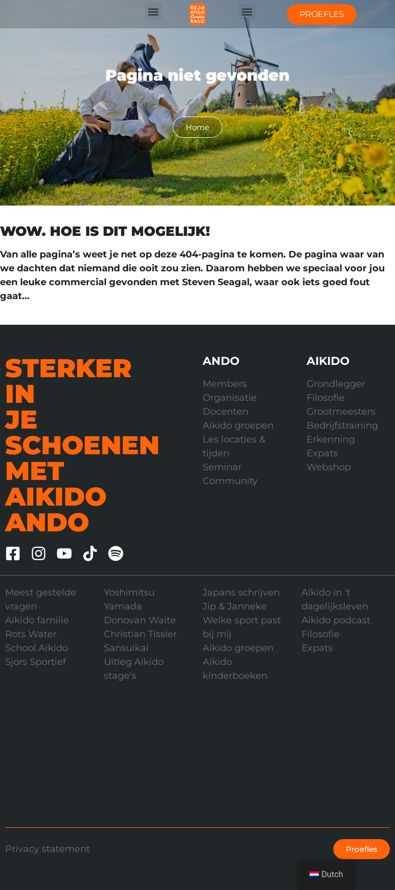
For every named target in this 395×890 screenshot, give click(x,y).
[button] (153, 11)
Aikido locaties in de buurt (72, 703)
